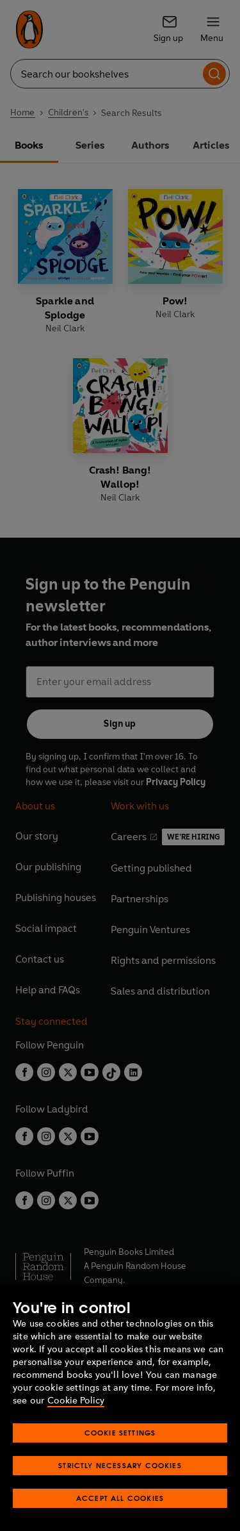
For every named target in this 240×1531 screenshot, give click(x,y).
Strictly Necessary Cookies (120, 1465)
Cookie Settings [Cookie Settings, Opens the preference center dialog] (120, 1432)
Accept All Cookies (120, 1498)
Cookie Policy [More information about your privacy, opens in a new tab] (75, 1400)
